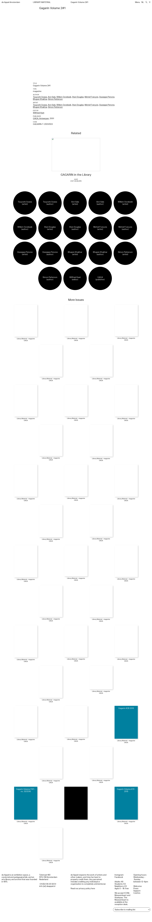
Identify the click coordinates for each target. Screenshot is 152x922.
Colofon (136, 893)
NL (142, 2)
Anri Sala (52, 97)
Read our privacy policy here (83, 888)
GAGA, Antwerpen (41, 118)
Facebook (119, 877)
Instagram (119, 875)
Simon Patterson (55, 99)
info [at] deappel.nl (47, 886)
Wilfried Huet (38, 112)
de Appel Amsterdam (11, 2)
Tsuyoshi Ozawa (40, 97)
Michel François (91, 97)
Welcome (137, 886)
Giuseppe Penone (106, 97)
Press (135, 888)
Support (136, 890)
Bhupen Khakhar (40, 99)
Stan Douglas (78, 97)
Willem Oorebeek (63, 97)
